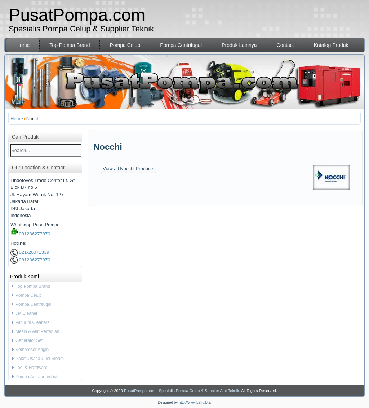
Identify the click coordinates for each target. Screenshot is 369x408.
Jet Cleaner (26, 313)
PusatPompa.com (77, 15)
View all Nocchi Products (128, 168)
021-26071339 (29, 252)
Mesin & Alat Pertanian (37, 331)
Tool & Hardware (31, 367)
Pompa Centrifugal (181, 45)
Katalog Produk (331, 45)
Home (23, 45)
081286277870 (30, 233)
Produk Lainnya (239, 45)
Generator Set (29, 340)
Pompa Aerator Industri (37, 376)
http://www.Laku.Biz (194, 402)
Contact (285, 45)
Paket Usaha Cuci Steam (39, 358)
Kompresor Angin (32, 349)
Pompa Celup (125, 45)
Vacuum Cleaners (32, 322)
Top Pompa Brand (69, 45)
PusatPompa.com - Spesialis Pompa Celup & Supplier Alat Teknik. (182, 391)
